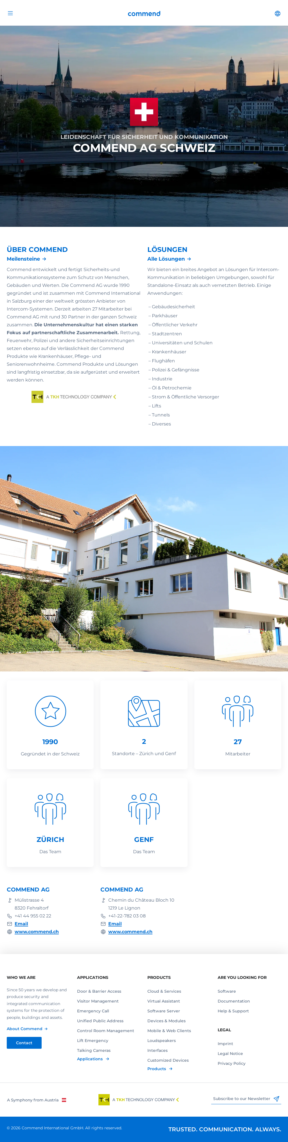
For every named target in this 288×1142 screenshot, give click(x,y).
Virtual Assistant (163, 1001)
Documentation (234, 1001)
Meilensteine (23, 259)
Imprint (225, 1043)
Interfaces (157, 1050)
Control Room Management (105, 1030)
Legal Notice (230, 1053)
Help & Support (233, 1011)
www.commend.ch (37, 931)
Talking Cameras (94, 1050)
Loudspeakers (161, 1040)
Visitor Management (98, 1001)
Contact (24, 1042)
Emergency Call (93, 1011)
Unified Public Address (100, 1020)
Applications (90, 1058)
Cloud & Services (164, 991)
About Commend (24, 1028)
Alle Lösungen (166, 259)
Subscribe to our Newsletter (246, 1099)
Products (157, 1068)
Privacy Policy (232, 1063)
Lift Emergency (92, 1040)
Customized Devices (168, 1060)
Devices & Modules (166, 1020)
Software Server (163, 1011)
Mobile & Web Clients (169, 1030)
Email (21, 923)
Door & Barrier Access (99, 991)
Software (227, 991)
